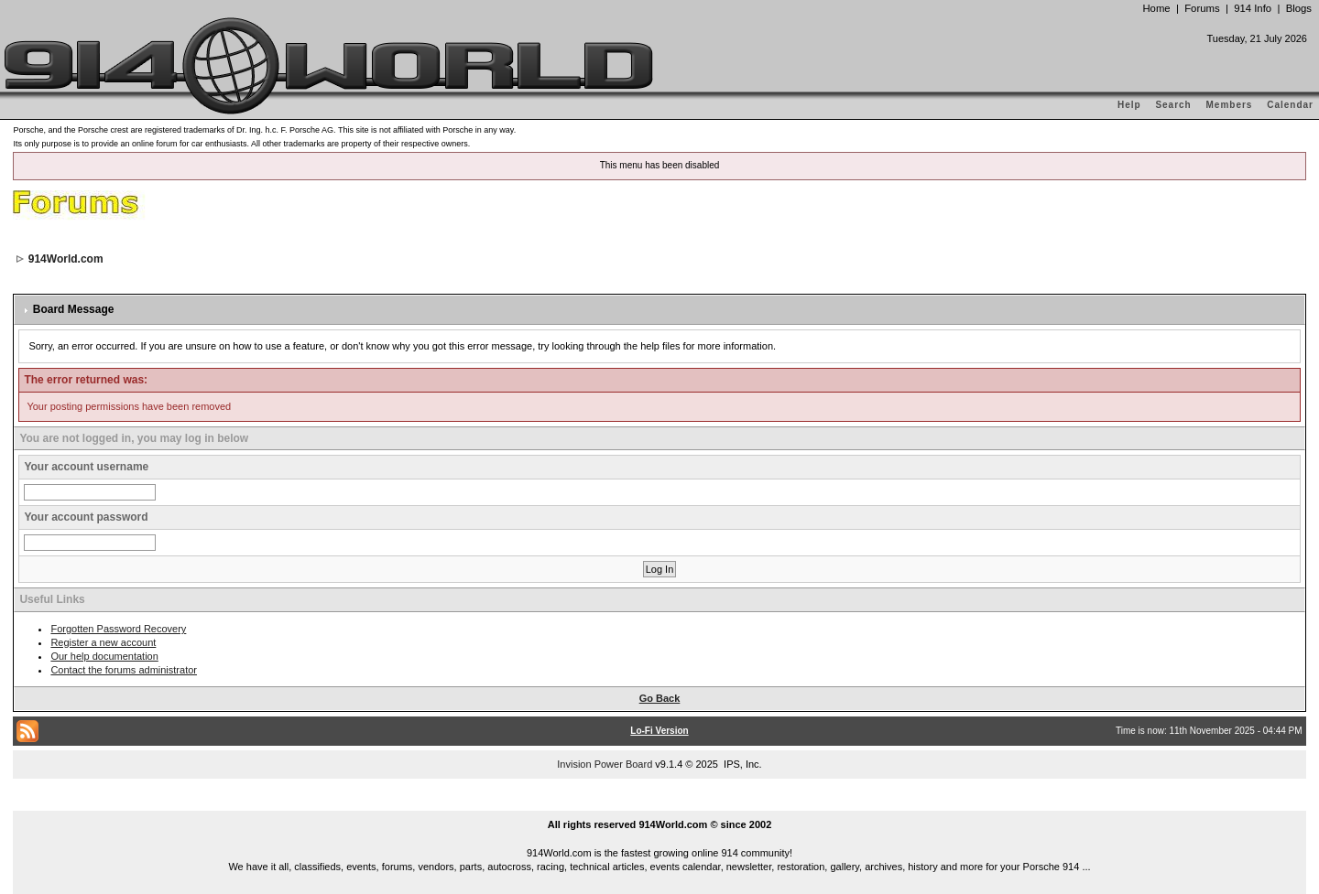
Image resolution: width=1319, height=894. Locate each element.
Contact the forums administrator (123, 669)
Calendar (1290, 105)
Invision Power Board (604, 764)
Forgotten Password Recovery (118, 628)
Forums (1201, 8)
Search (1173, 105)
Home (1156, 8)
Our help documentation (104, 656)
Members (1229, 105)
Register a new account (103, 642)
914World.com (66, 259)
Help (1129, 105)
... (659, 803)
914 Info (1252, 8)
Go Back (660, 698)
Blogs (1299, 8)
